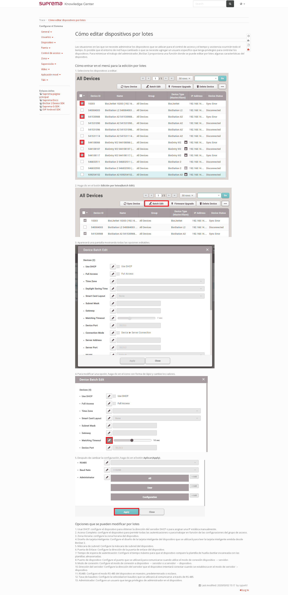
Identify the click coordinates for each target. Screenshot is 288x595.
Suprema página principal (49, 95)
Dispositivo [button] (48, 42)
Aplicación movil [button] (51, 74)
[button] (242, 3)
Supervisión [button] (48, 63)
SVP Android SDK (51, 109)
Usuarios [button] (47, 37)
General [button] (46, 31)
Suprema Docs (50, 100)
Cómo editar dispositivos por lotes (67, 20)
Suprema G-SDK (51, 106)
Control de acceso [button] (52, 53)
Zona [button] (45, 58)
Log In (244, 590)
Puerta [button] (45, 47)
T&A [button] (44, 80)
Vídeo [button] (45, 69)
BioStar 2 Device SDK (53, 103)
